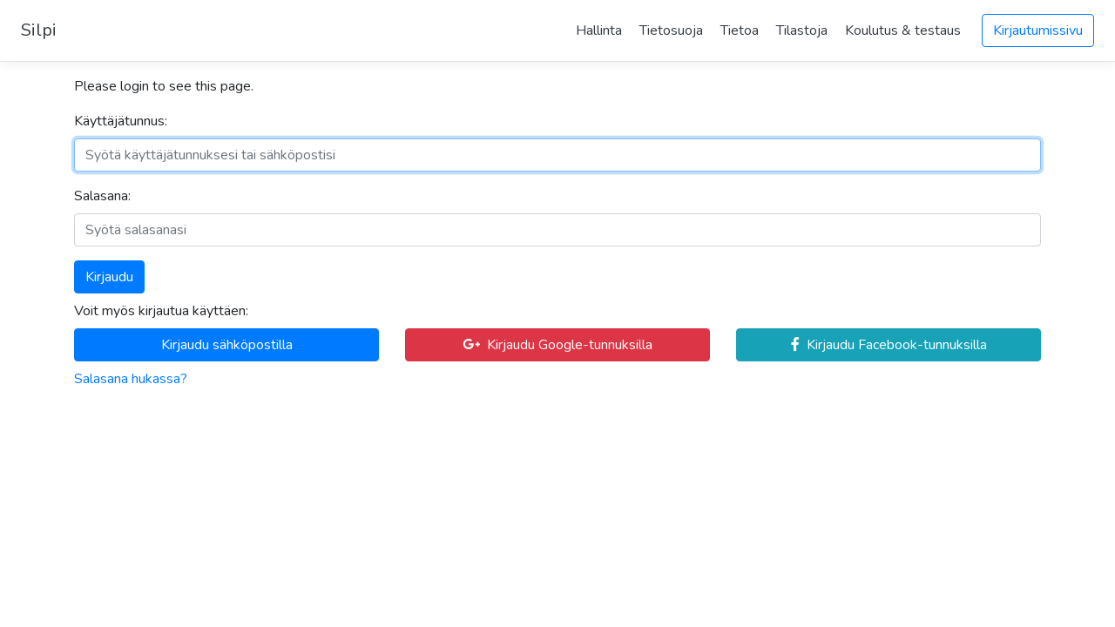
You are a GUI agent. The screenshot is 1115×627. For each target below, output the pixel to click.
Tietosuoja (671, 30)
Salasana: (102, 196)
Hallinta (599, 30)
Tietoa (739, 30)
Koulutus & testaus (903, 30)
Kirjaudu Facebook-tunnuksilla (889, 344)
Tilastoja (802, 30)
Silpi (39, 30)
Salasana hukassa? (130, 378)
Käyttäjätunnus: (120, 121)
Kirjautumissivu (1038, 30)
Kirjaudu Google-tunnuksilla (557, 344)
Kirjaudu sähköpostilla (227, 344)
